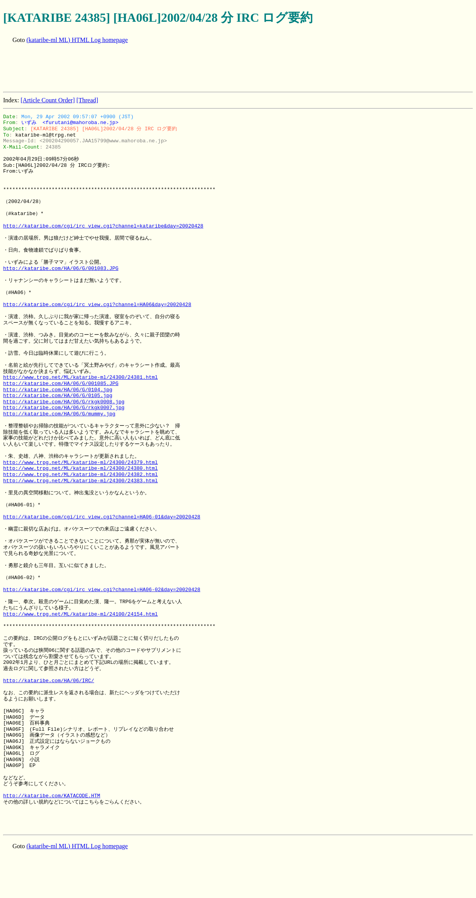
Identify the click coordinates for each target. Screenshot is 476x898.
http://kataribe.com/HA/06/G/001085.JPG (60, 383)
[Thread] (87, 100)
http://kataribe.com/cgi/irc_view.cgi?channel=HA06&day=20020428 (97, 304)
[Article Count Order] (48, 100)
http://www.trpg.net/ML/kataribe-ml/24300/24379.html (80, 462)
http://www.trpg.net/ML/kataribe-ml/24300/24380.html (80, 468)
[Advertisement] (144, 68)
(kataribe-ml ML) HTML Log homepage (77, 40)
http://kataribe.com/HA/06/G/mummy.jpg (59, 413)
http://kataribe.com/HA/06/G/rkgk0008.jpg (63, 401)
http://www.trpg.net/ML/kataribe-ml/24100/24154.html (80, 614)
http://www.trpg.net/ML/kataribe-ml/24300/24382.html (80, 474)
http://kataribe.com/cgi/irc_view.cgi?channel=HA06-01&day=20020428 (101, 516)
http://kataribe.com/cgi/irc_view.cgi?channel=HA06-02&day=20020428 (101, 589)
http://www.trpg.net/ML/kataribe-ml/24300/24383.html (80, 480)
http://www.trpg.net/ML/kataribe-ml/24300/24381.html (80, 377)
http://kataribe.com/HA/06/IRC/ (48, 680)
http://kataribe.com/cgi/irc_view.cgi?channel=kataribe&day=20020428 (103, 225)
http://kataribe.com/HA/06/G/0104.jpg (57, 389)
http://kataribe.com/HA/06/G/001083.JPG (60, 268)
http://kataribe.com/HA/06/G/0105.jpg (57, 395)
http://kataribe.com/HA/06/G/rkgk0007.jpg (63, 407)
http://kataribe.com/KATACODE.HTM (51, 795)
